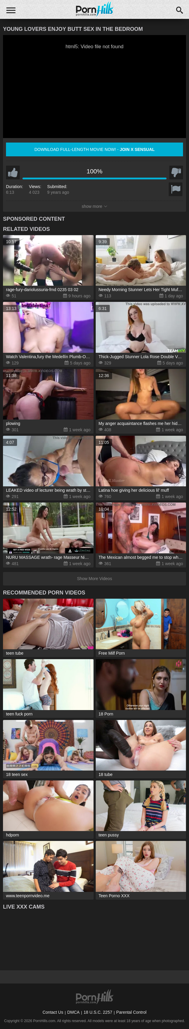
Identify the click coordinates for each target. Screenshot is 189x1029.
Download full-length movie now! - (94, 149)
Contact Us (52, 1012)
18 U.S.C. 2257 (97, 1012)
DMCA (73, 1012)
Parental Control (131, 1012)
